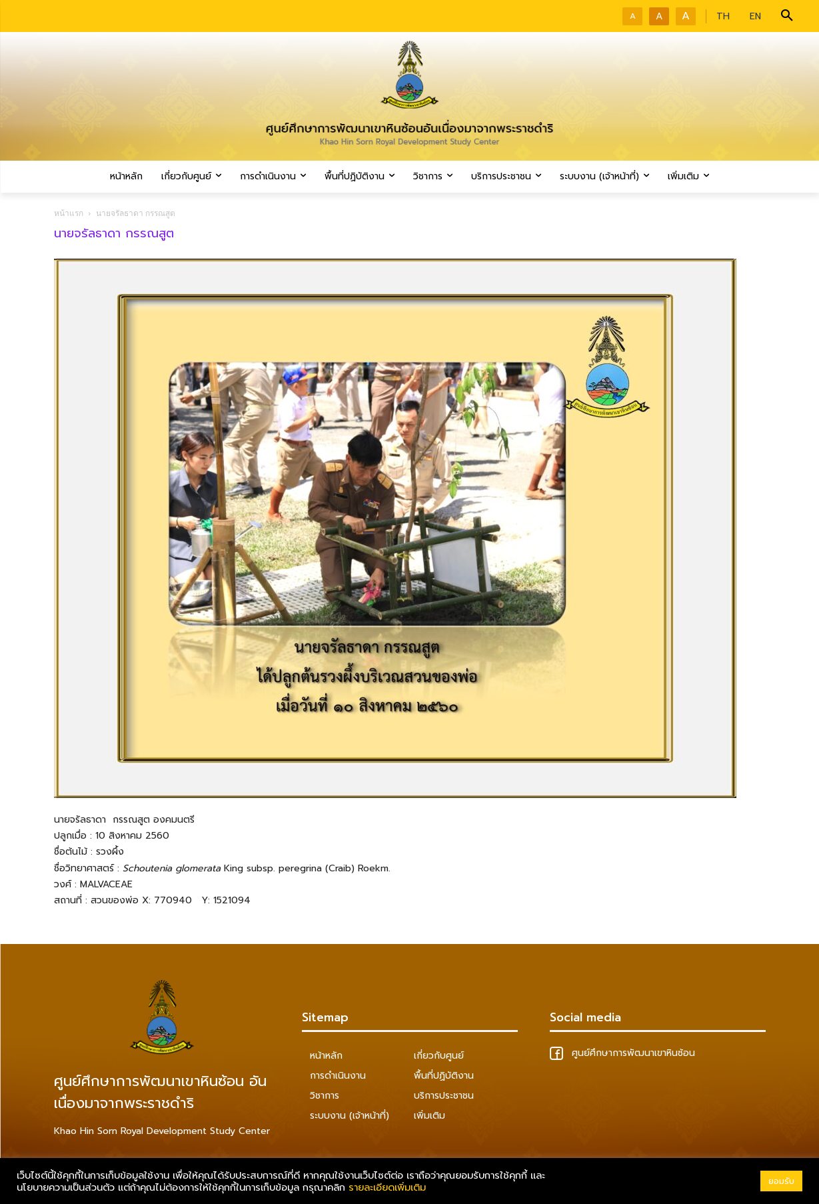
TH (723, 16)
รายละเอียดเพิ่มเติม (387, 1187)
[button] (787, 16)
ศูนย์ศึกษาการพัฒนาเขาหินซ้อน (622, 1053)
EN (755, 16)
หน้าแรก (68, 213)
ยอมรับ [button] (781, 1181)
